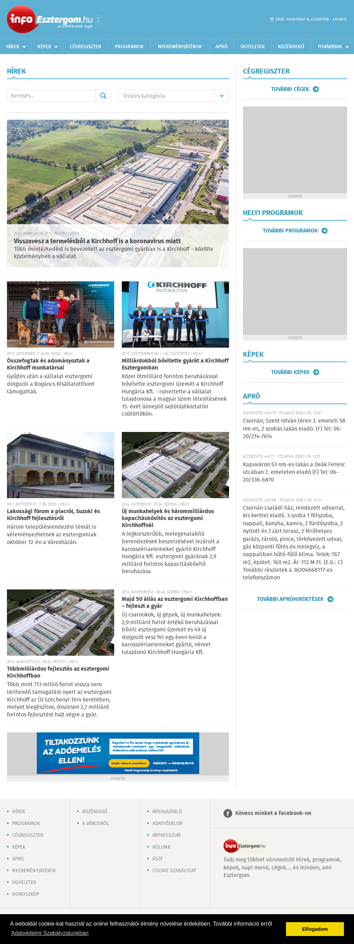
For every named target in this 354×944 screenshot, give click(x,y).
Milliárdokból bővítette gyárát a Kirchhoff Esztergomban (175, 364)
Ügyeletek (253, 47)
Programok (129, 47)
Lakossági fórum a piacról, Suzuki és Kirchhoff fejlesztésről (53, 515)
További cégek (290, 89)
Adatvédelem (167, 823)
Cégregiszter (85, 47)
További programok (290, 231)
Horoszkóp (25, 894)
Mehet (103, 96)
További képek (290, 372)
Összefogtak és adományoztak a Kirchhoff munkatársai (48, 364)
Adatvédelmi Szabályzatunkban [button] (49, 933)
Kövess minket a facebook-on (273, 813)
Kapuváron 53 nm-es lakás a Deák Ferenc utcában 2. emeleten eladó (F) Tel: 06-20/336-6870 (294, 472)
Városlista (98, 19)
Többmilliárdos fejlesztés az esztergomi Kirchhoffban (58, 672)
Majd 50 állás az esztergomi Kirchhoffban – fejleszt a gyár (175, 603)
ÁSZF (157, 859)
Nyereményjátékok (180, 47)
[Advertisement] (295, 150)
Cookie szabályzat (174, 871)
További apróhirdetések (290, 599)
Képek (44, 47)
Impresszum (166, 835)
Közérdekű (291, 47)
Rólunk (161, 847)
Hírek (12, 47)
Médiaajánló (167, 812)
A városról (95, 823)
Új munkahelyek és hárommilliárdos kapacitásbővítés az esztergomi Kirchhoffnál (168, 518)
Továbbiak (330, 47)
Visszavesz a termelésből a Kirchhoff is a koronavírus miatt (97, 241)
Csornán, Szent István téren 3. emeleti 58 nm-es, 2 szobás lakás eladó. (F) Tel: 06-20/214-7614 (294, 429)
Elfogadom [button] (315, 929)
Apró (222, 47)
